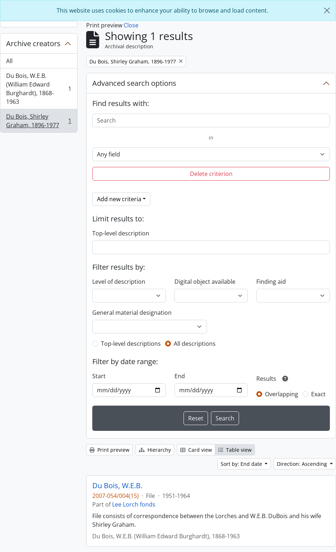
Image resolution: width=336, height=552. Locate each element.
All (9, 61)
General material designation (132, 313)
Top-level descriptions (131, 344)
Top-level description (120, 233)
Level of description (118, 282)
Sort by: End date (242, 463)
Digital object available (204, 282)
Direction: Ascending (302, 463)
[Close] (327, 10)
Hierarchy (155, 449)
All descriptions (195, 344)
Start (99, 376)
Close (131, 25)
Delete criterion (211, 174)
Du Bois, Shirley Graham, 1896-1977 (38, 120)
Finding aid (271, 282)
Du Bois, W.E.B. (117, 485)
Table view (235, 449)
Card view (196, 449)
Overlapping (281, 394)
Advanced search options (134, 83)
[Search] (211, 120)
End (179, 376)
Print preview (109, 449)
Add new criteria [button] (119, 199)
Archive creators (33, 43)
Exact (318, 394)
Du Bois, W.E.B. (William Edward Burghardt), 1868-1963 (38, 89)
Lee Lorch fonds (133, 504)
